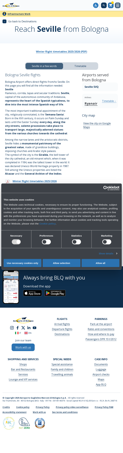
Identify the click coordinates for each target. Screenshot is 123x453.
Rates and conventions (101, 329)
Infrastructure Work (19, 13)
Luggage (101, 369)
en (27, 332)
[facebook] (17, 327)
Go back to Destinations (20, 21)
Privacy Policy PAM (104, 407)
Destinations (62, 334)
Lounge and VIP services (23, 379)
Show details (106, 253)
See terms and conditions (65, 412)
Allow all (100, 263)
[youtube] (34, 327)
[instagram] (12, 327)
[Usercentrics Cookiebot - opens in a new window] (105, 188)
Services (23, 374)
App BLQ (101, 384)
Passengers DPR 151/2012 (101, 339)
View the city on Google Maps (97, 125)
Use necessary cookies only (22, 263)
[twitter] (23, 327)
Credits (6, 407)
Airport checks (101, 374)
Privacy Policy (43, 407)
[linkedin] (29, 327)
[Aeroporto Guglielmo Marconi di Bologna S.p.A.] (11, 5)
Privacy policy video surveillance (72, 407)
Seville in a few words (44, 66)
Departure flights (62, 329)
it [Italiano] (18, 332)
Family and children (62, 369)
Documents (101, 364)
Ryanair (91, 103)
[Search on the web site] (104, 5)
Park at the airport (101, 324)
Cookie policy (47, 223)
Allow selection (61, 263)
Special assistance (62, 364)
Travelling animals (62, 374)
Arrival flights (62, 324)
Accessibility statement (15, 412)
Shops (23, 364)
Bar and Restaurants (23, 369)
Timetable (80, 66)
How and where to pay (101, 334)
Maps (101, 379)
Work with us (39, 412)
